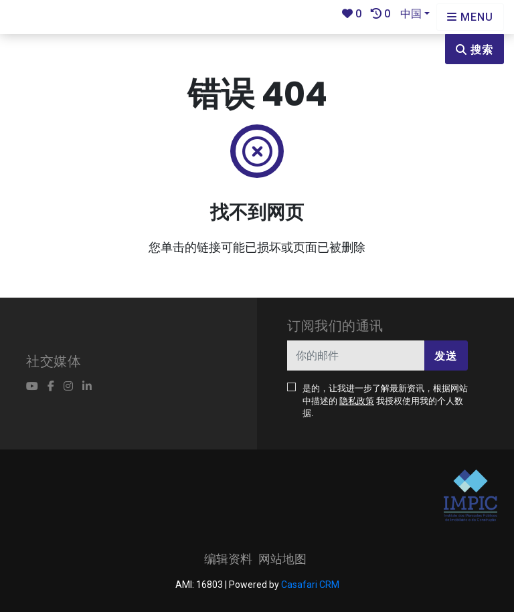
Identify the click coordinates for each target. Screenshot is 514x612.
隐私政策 (356, 401)
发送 (445, 356)
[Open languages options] (470, 17)
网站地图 (282, 558)
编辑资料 (228, 558)
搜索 (474, 49)
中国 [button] (411, 13)
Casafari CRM (310, 584)
